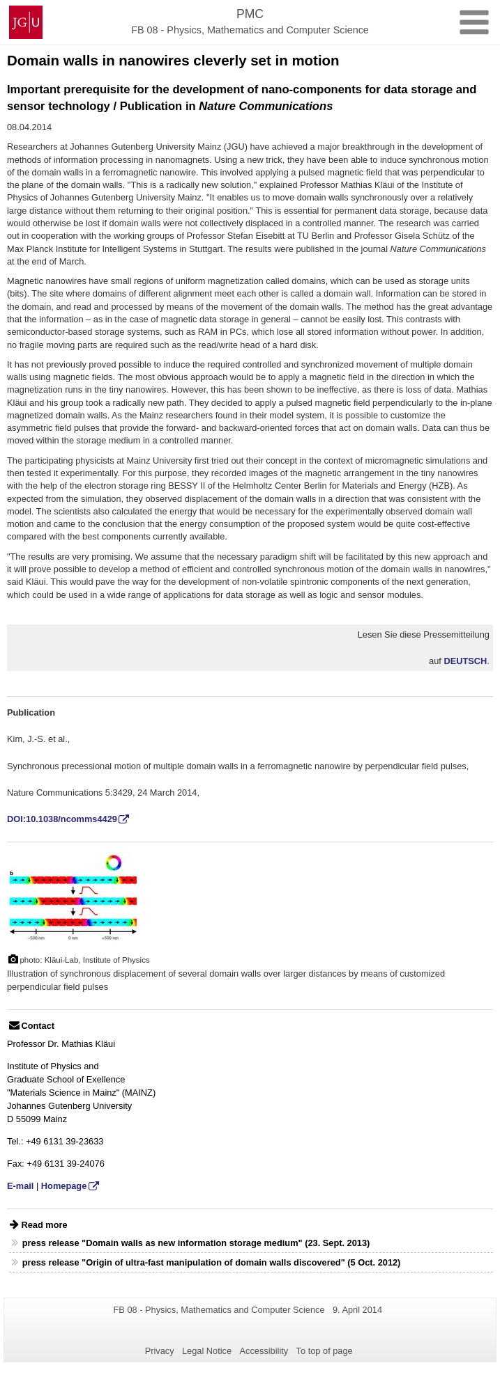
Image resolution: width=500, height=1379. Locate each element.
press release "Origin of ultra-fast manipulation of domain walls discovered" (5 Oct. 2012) (211, 1262)
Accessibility (264, 1351)
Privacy (159, 1351)
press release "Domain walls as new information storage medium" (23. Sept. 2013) (196, 1243)
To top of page (324, 1351)
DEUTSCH (465, 661)
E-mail (20, 1186)
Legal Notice (207, 1351)
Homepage (63, 1186)
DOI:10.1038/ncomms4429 (62, 819)
